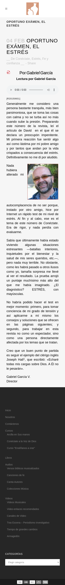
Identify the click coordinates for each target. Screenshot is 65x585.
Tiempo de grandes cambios (22, 529)
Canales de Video (16, 515)
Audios (9, 464)
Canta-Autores (15, 482)
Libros (8, 457)
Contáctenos (12, 423)
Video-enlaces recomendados (23, 509)
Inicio (8, 410)
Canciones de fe (15, 475)
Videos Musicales (16, 502)
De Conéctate (20, 58)
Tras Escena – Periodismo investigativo (28, 522)
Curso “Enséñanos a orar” (21, 448)
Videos (9, 498)
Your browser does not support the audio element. (33, 90)
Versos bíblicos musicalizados (23, 468)
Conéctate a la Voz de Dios (21, 441)
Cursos (9, 430)
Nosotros (10, 417)
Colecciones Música (18, 488)
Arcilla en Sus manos (18, 434)
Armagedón (13, 536)
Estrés (36, 58)
